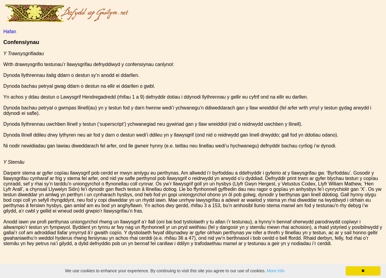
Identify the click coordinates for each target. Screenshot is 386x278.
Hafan (9, 31)
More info (275, 270)
